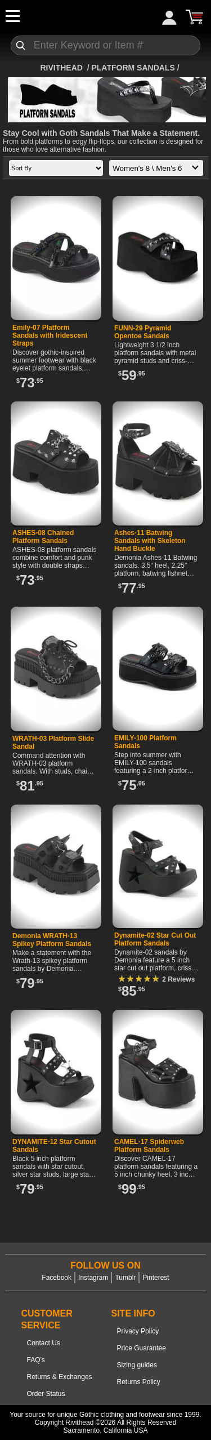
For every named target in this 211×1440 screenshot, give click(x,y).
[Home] (62, 67)
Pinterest (155, 1278)
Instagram (93, 1278)
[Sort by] (56, 168)
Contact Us (43, 1343)
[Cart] (194, 17)
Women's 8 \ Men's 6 (158, 168)
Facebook (56, 1278)
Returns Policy (138, 1382)
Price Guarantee (141, 1348)
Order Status (46, 1394)
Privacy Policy (138, 1331)
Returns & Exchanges (59, 1377)
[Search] (106, 45)
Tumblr (125, 1278)
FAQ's (36, 1360)
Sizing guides (137, 1365)
